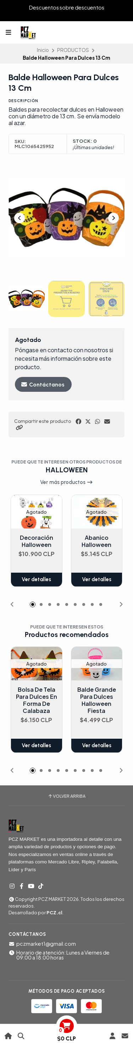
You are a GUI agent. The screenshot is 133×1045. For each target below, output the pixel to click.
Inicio (43, 50)
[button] (19, 427)
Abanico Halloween (96, 542)
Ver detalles (36, 580)
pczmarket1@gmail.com (42, 943)
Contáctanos (43, 384)
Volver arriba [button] (66, 796)
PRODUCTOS (73, 50)
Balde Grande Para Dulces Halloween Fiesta (96, 700)
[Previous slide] (19, 218)
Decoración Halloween (36, 542)
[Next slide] (113, 218)
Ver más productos (66, 482)
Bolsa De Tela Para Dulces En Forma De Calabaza (36, 700)
